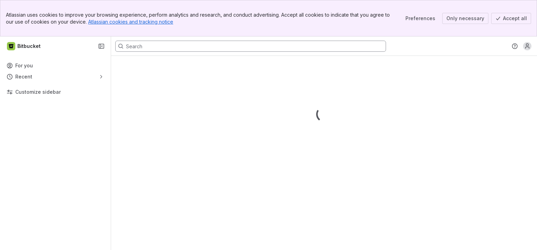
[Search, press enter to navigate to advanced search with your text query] (250, 46)
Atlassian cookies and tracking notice (130, 22)
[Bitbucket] (24, 46)
